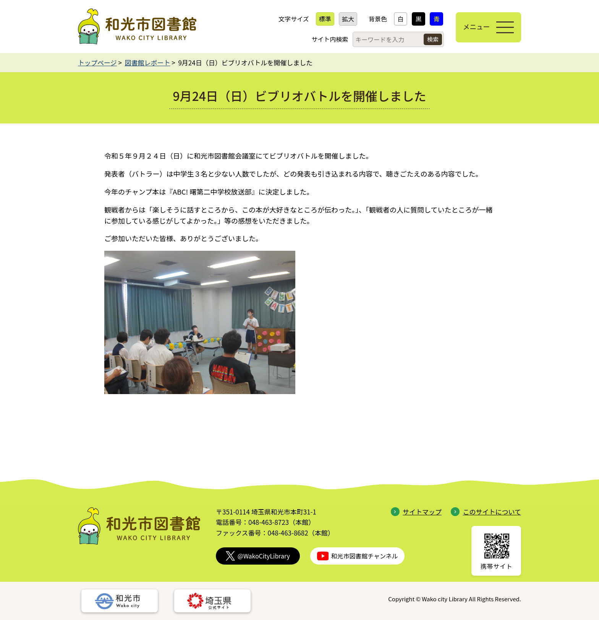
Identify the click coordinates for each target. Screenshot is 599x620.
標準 (322, 18)
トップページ (97, 62)
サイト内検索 (327, 39)
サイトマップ (416, 511)
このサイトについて (486, 511)
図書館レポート (147, 62)
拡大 (345, 18)
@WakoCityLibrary (258, 556)
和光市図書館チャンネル (357, 556)
